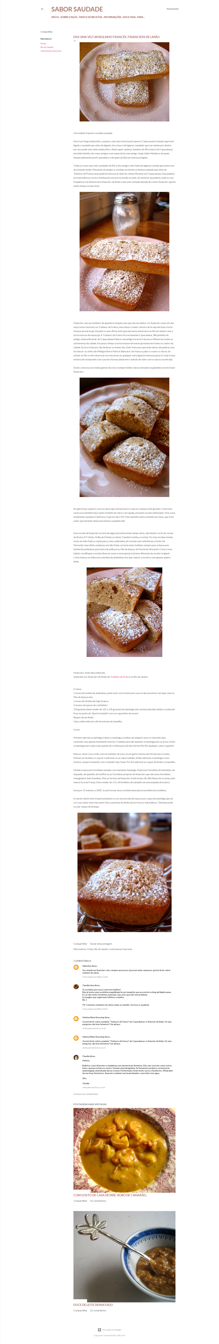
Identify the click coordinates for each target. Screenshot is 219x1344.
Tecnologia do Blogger (109, 1330)
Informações (112, 17)
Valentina (86, 966)
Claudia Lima (88, 985)
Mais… (141, 17)
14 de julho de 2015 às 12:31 (93, 1087)
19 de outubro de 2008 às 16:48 (95, 977)
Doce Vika (129, 17)
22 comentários (98, 1310)
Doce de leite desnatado (93, 1305)
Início (55, 17)
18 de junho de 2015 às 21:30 (94, 1028)
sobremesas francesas (51, 51)
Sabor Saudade (77, 9)
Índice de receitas (90, 17)
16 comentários (98, 1200)
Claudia (85, 1056)
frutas (43, 43)
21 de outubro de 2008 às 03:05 (95, 1009)
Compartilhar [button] (47, 31)
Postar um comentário (85, 1094)
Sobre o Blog (69, 17)
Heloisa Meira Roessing (93, 1017)
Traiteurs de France (120, 676)
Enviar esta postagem (101, 943)
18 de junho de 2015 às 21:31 (94, 1048)
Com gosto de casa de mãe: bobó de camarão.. (110, 1195)
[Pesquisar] (172, 9)
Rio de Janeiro (47, 47)
